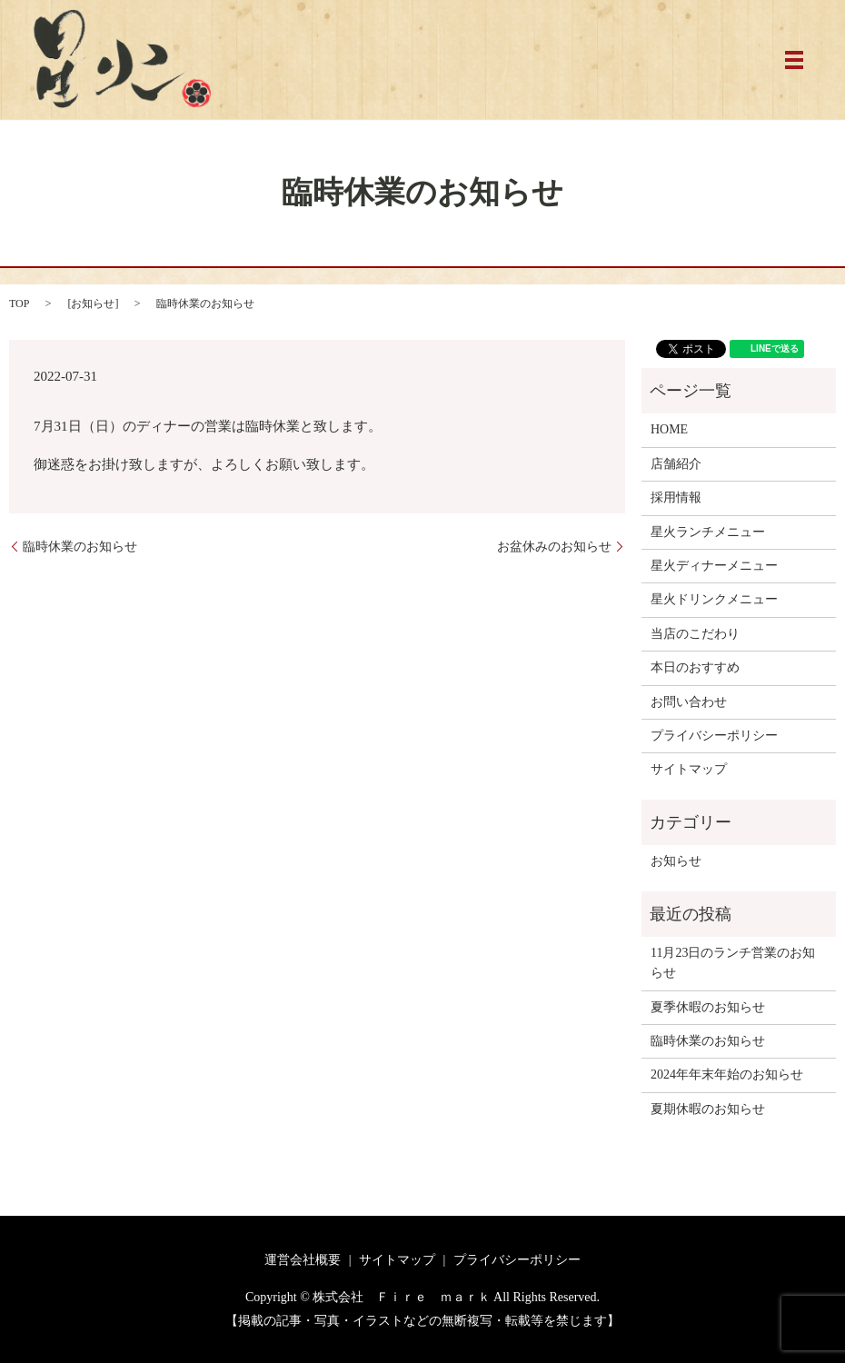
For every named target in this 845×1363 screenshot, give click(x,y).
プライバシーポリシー (714, 735)
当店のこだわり (695, 634)
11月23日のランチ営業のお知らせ (733, 963)
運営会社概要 (302, 1260)
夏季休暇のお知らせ (708, 1007)
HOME (669, 429)
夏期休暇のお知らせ (708, 1109)
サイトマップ (689, 769)
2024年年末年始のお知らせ (727, 1074)
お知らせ (92, 303)
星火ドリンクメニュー (714, 599)
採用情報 (676, 497)
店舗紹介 (676, 464)
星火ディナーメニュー (714, 565)
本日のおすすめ (695, 667)
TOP (19, 303)
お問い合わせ (689, 702)
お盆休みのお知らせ (554, 546)
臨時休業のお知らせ (80, 546)
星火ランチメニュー (708, 532)
